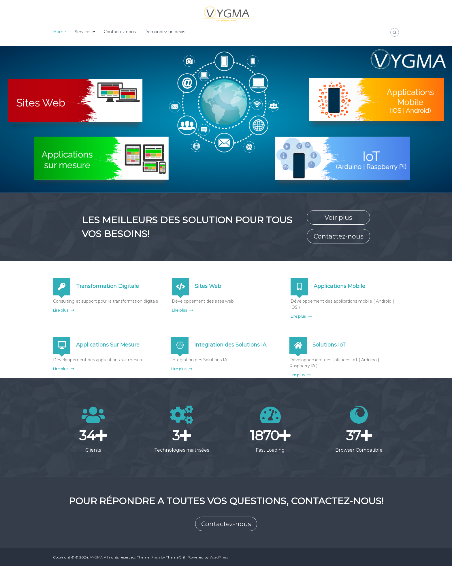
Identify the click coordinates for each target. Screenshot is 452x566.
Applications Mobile (339, 286)
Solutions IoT (329, 345)
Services (83, 31)
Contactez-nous (339, 236)
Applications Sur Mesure (108, 345)
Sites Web (208, 286)
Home (59, 31)
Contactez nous (120, 31)
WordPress (219, 557)
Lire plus (60, 310)
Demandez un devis (164, 31)
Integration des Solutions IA (230, 345)
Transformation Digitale (107, 286)
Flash (155, 557)
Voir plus (338, 217)
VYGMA (96, 557)
